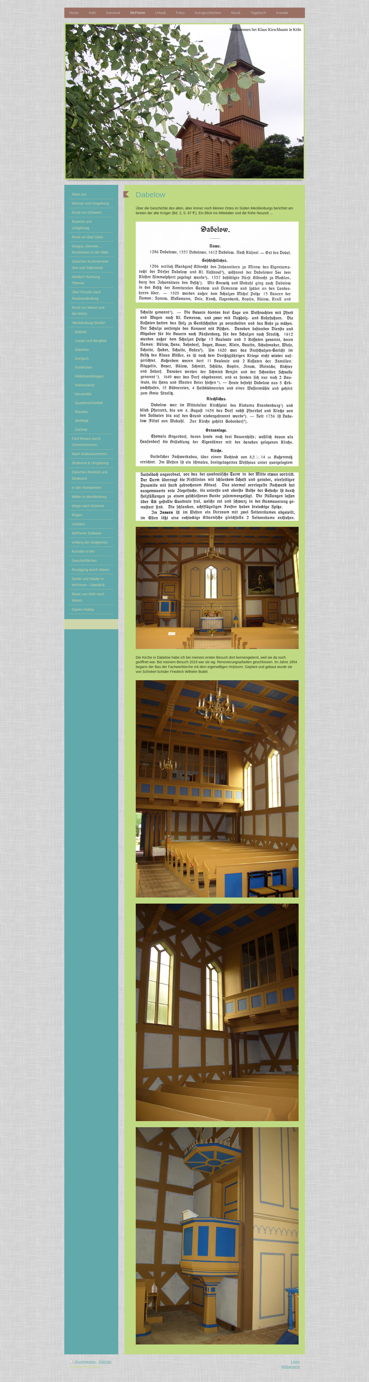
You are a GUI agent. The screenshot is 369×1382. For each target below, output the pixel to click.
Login (295, 1362)
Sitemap (105, 1362)
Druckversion (82, 1362)
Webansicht (290, 1367)
